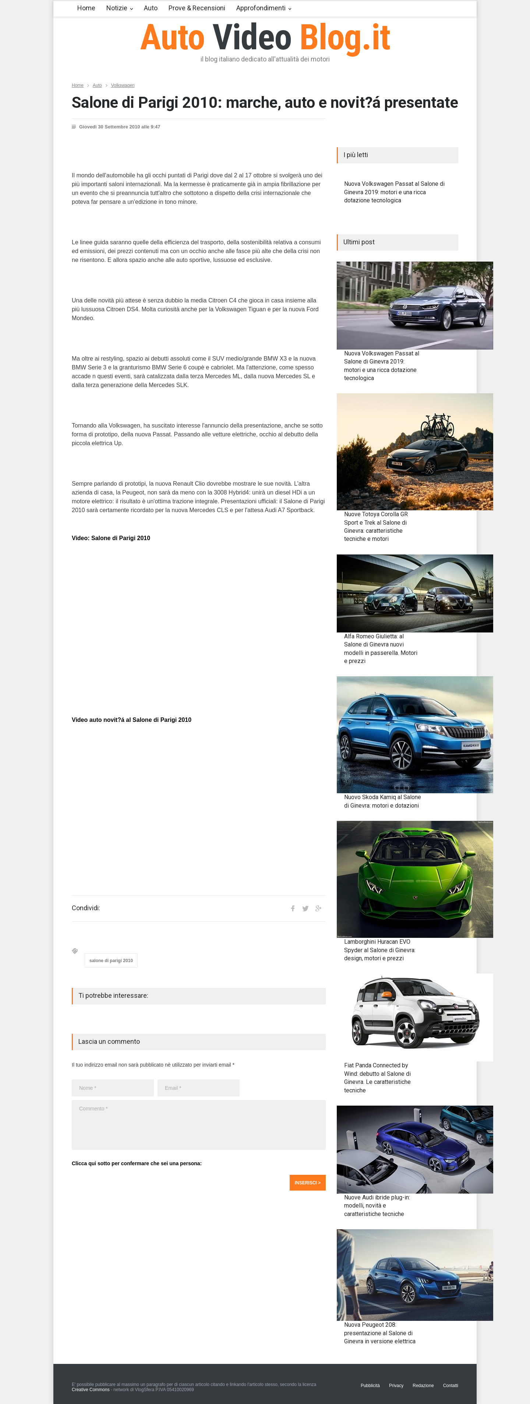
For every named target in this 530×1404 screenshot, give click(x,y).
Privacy (396, 1385)
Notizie (116, 8)
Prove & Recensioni (197, 8)
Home (86, 8)
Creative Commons (91, 1389)
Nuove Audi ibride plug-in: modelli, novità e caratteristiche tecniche (377, 1205)
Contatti (450, 1385)
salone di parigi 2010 (111, 960)
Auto (151, 8)
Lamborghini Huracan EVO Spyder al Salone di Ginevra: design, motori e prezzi (380, 950)
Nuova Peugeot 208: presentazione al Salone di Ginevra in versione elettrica (380, 1333)
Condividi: (86, 908)
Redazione (423, 1385)
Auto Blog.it (265, 37)
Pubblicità (370, 1385)
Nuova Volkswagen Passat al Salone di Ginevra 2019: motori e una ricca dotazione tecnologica (394, 192)
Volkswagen (123, 85)
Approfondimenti (261, 8)
